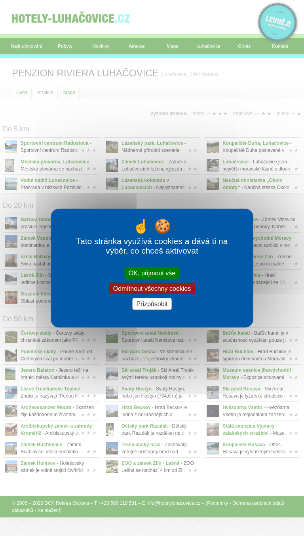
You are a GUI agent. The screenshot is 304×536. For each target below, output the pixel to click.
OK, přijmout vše (152, 272)
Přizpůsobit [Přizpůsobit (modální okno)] (151, 304)
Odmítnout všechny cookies (152, 288)
